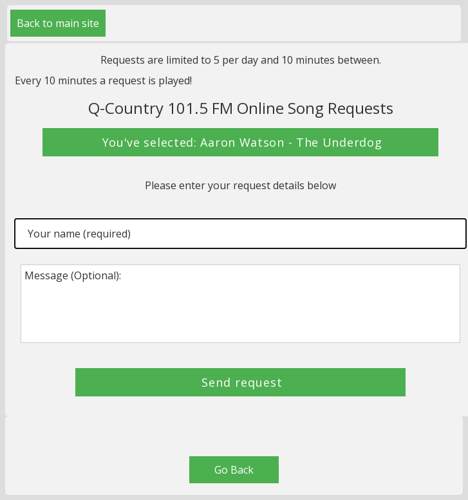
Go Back (234, 470)
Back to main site (58, 23)
